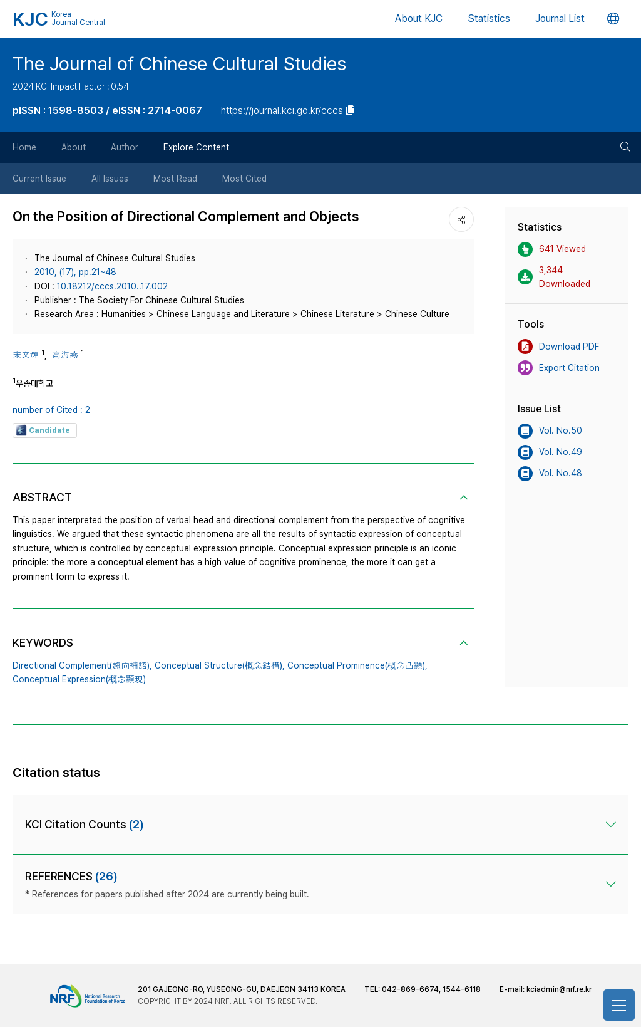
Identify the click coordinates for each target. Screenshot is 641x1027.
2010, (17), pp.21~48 (75, 272)
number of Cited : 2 (51, 410)
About (73, 147)
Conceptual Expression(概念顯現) (79, 679)
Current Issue (39, 179)
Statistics (489, 18)
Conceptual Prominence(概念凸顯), (357, 665)
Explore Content (196, 147)
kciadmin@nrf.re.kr (559, 989)
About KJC (419, 18)
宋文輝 (26, 355)
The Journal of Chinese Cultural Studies (179, 63)
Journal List (560, 18)
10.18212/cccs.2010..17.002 (112, 286)
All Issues (109, 179)
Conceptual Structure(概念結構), (220, 665)
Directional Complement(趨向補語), (82, 665)
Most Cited (244, 179)
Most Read (175, 179)
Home (24, 147)
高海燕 (65, 355)
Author (124, 147)
